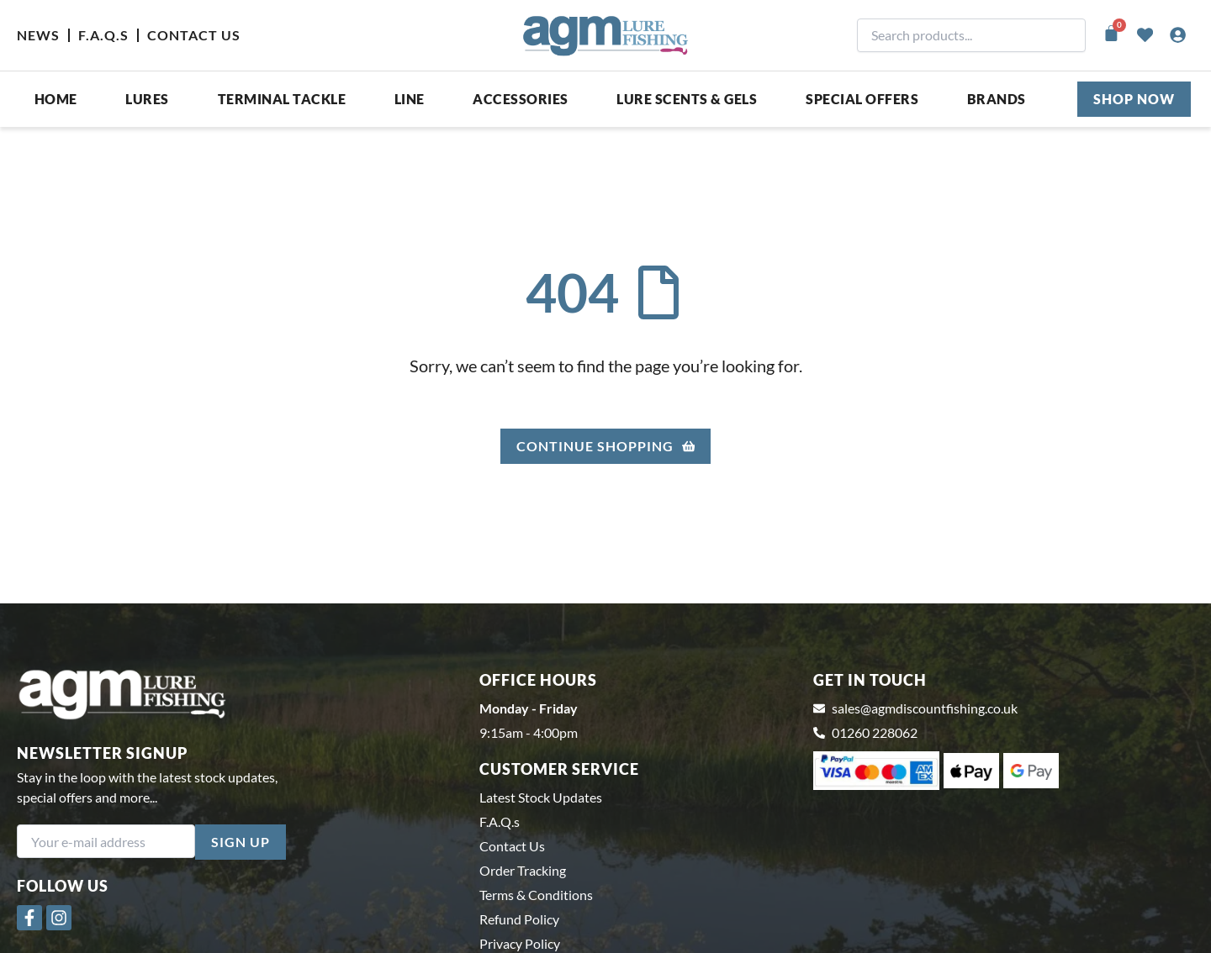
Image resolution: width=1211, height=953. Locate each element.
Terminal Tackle (282, 99)
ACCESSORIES (520, 99)
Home (55, 99)
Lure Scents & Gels (686, 99)
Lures (147, 99)
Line (409, 99)
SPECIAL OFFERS (862, 99)
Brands (996, 99)
